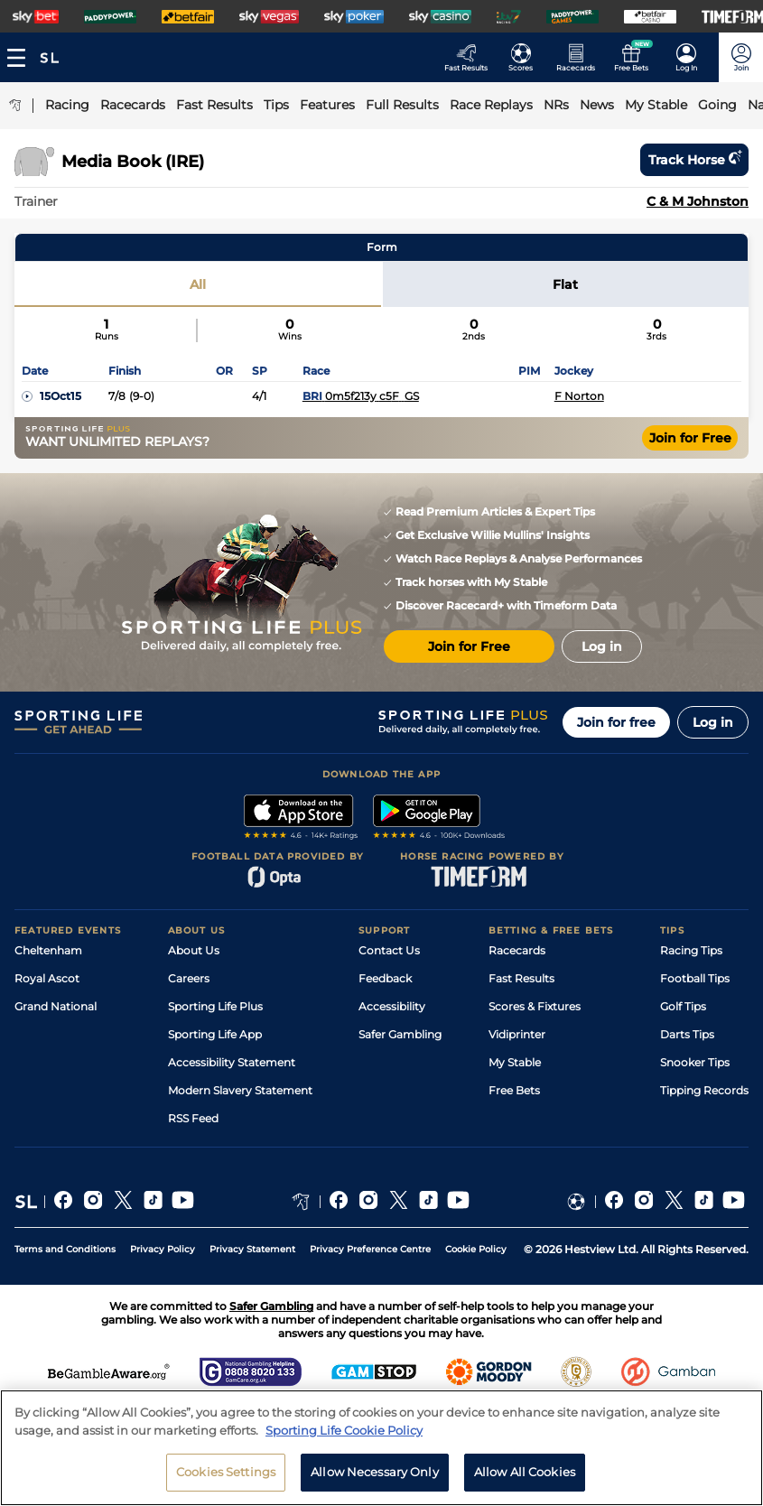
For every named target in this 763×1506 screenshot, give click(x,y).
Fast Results (521, 978)
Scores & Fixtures (535, 1006)
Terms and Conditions (65, 1249)
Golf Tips (683, 1006)
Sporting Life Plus (215, 1006)
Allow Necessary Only (375, 1471)
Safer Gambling (400, 1034)
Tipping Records (704, 1090)
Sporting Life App (215, 1034)
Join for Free (690, 438)
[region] (381, 1448)
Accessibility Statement (231, 1062)
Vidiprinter (517, 1034)
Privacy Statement (252, 1249)
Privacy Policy (162, 1249)
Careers (188, 978)
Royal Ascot (46, 978)
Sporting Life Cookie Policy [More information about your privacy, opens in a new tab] (344, 1430)
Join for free (616, 722)
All (198, 284)
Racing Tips (691, 950)
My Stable (515, 1062)
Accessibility (391, 1006)
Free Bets (514, 1090)
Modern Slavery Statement (240, 1090)
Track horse (694, 160)
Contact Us (389, 950)
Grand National (55, 1006)
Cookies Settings (225, 1471)
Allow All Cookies (524, 1471)
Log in (713, 722)
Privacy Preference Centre (370, 1249)
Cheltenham (48, 950)
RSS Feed (193, 1118)
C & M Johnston (698, 201)
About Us (193, 950)
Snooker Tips (695, 1062)
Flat (565, 284)
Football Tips (695, 978)
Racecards (517, 950)
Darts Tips (687, 1034)
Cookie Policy (476, 1249)
